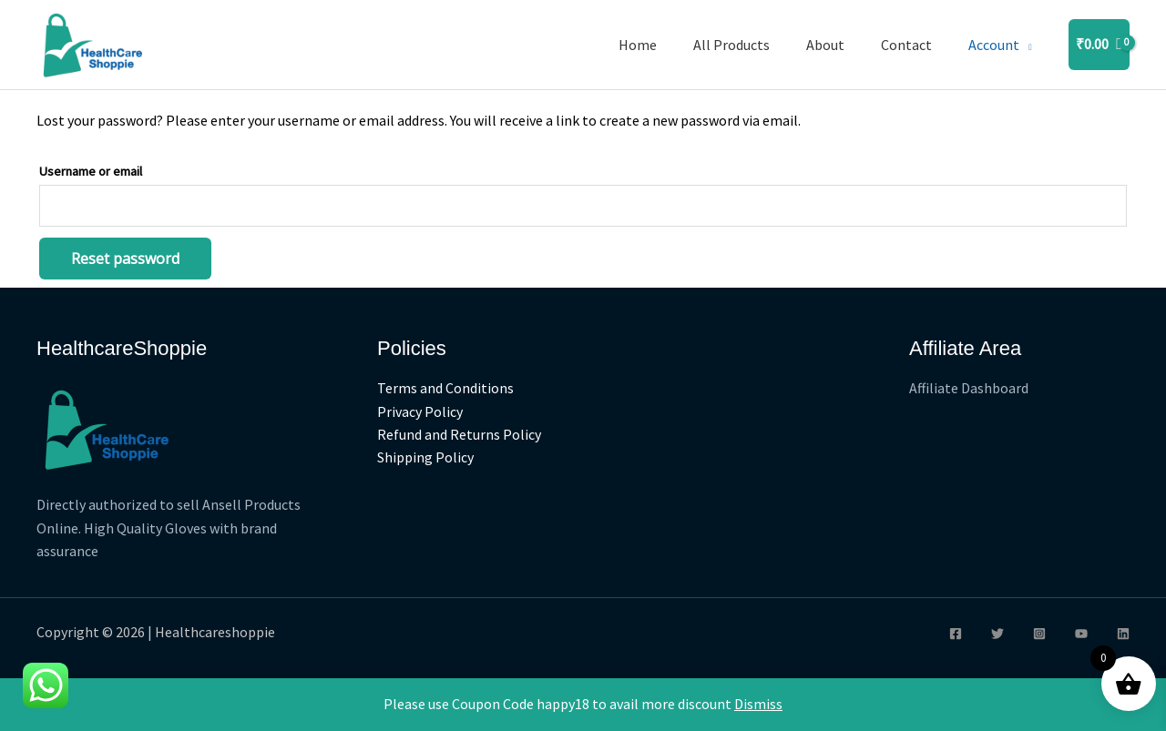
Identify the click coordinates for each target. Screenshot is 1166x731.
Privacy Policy (420, 411)
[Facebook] (955, 633)
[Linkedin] (1123, 633)
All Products (731, 45)
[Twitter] (997, 633)
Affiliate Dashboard (968, 388)
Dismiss (758, 704)
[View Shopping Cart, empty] (1099, 44)
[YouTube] (1081, 633)
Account (993, 45)
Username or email (90, 171)
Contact (906, 45)
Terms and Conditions (445, 388)
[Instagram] (1039, 633)
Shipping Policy (425, 458)
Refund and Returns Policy (459, 435)
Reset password (125, 259)
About (825, 45)
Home (638, 45)
